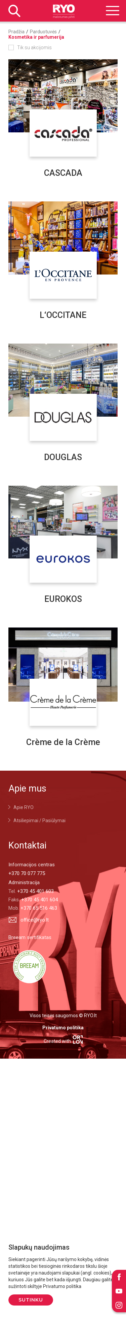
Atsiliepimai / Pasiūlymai (39, 820)
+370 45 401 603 (35, 891)
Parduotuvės (43, 31)
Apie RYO (23, 807)
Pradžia (16, 31)
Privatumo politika (63, 1027)
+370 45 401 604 (39, 900)
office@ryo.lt (28, 920)
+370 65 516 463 (38, 908)
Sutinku (30, 1300)
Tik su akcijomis (34, 47)
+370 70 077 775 (26, 873)
